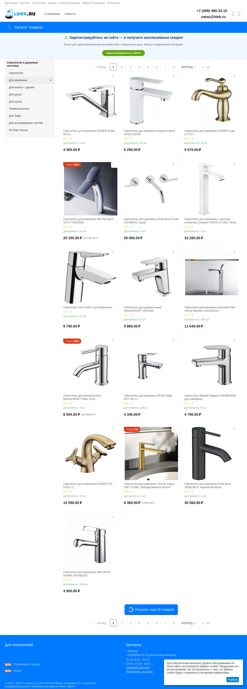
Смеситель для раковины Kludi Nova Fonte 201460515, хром (151, 220)
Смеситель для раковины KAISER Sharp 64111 (89, 132)
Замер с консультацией (64, 3)
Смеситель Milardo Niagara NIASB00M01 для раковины (210, 397)
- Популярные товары (22, 664)
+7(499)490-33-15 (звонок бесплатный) (151, 655)
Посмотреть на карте (139, 671)
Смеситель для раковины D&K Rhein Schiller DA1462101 (86, 573)
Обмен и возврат (93, 3)
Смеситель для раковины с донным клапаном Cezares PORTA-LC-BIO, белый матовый (211, 220)
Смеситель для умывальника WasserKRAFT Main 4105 (82, 397)
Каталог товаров (28, 27)
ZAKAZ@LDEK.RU (138, 667)
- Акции (13, 670)
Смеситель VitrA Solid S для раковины (87, 307)
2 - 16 (205, 67)
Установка (39, 3)
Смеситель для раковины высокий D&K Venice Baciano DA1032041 (209, 309)
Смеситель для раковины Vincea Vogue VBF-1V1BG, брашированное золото (149, 485)
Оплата (25, 3)
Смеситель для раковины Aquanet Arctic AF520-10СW (149, 132)
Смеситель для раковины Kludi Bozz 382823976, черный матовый (207, 485)
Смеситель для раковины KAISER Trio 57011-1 (87, 485)
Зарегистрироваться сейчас (123, 53)
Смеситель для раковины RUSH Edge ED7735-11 (148, 397)
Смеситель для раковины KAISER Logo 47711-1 (209, 132)
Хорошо (233, 679)
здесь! (71, 686)
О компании (52, 13)
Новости (70, 13)
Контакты (113, 3)
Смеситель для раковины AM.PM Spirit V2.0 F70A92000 (88, 220)
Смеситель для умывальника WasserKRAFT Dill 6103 (142, 309)
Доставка (11, 3)
